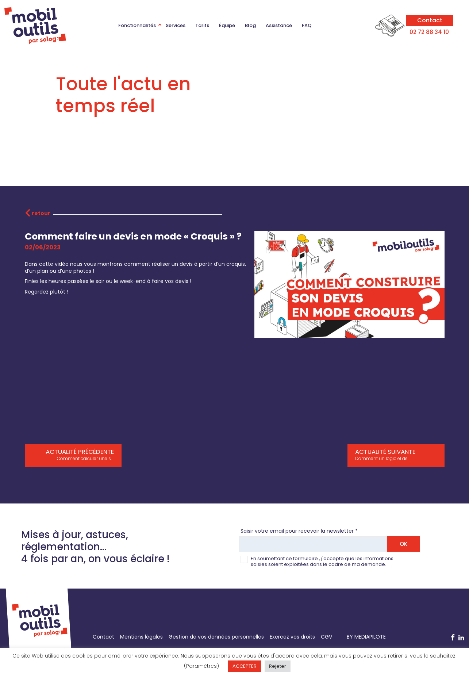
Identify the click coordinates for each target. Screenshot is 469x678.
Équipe (227, 25)
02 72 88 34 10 (430, 32)
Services (175, 25)
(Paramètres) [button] (201, 666)
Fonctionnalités (137, 25)
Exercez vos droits (292, 636)
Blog (250, 25)
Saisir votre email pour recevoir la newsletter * (299, 531)
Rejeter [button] (277, 666)
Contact (429, 20)
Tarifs (202, 25)
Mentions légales (141, 636)
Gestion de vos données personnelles (216, 636)
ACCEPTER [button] (244, 666)
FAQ (307, 25)
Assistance (279, 25)
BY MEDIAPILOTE (366, 636)
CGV (326, 636)
